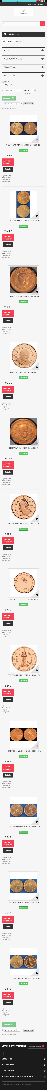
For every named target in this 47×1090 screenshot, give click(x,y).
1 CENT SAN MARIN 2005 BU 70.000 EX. (23, 220)
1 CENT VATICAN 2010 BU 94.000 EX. (24, 372)
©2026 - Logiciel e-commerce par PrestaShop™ (17, 1084)
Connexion (41, 4)
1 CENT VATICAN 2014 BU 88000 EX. (23, 523)
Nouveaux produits (15, 58)
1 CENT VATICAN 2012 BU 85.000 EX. (24, 448)
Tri (2, 90)
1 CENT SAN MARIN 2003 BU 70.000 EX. (23, 145)
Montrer (26, 90)
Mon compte (8, 1070)
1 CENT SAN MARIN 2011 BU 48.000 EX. (23, 675)
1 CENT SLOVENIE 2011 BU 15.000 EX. (23, 599)
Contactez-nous (32, 4)
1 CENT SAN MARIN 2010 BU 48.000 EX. (23, 826)
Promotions (10, 67)
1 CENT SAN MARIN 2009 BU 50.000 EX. (23, 978)
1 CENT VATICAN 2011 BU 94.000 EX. (24, 296)
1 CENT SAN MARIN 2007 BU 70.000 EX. (23, 902)
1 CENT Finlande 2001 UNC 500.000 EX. (23, 751)
